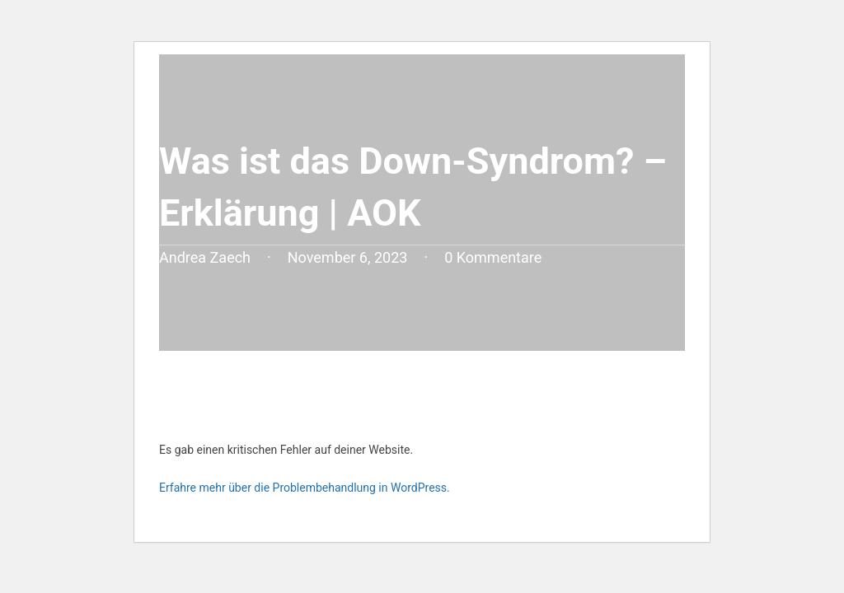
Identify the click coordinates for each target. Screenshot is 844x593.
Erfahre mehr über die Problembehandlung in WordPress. (304, 487)
